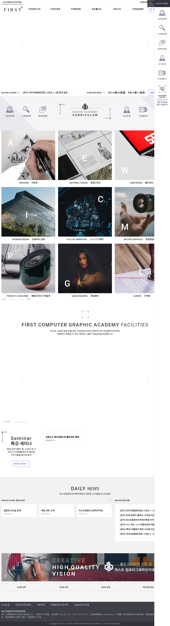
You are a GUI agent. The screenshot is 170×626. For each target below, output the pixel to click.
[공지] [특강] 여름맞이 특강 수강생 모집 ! (138, 529)
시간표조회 (162, 19)
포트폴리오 (96, 9)
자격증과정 (76, 9)
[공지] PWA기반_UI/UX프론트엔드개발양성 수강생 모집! (140, 524)
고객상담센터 (138, 9)
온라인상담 (162, 49)
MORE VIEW (20, 464)
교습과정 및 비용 (81, 605)
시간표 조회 (63, 587)
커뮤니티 (117, 9)
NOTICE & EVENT (9, 93)
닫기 (150, 3)
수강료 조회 (21, 587)
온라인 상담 (105, 587)
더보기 (110, 499)
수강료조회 (162, 34)
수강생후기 (162, 79)
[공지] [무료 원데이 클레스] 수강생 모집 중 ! (139, 515)
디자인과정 (55, 9)
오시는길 (162, 64)
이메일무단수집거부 (59, 605)
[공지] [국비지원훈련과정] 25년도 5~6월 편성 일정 (140, 534)
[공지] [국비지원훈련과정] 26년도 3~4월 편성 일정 (45, 92)
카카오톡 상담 (148, 587)
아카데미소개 (34, 9)
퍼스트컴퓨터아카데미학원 (13, 9)
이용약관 (41, 605)
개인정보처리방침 (23, 605)
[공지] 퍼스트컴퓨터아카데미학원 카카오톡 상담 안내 (140, 520)
